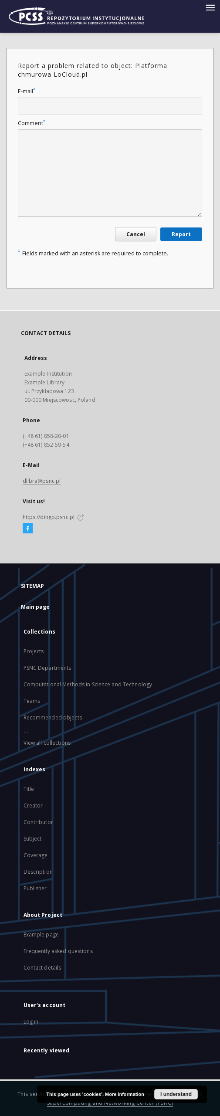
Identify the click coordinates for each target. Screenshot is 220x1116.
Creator (33, 805)
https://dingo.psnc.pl (54, 517)
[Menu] (210, 7)
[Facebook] (28, 529)
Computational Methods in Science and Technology (88, 684)
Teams (32, 701)
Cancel (135, 234)
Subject (33, 838)
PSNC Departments (47, 668)
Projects (34, 651)
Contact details (42, 967)
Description (38, 871)
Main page (35, 607)
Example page (41, 934)
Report (181, 234)
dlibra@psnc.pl (42, 481)
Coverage (36, 855)
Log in (31, 1021)
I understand (176, 1094)
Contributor (38, 822)
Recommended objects (53, 717)
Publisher (35, 888)
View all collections (47, 742)
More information (124, 1094)
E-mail (26, 91)
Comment (31, 123)
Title (29, 789)
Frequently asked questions (58, 951)
